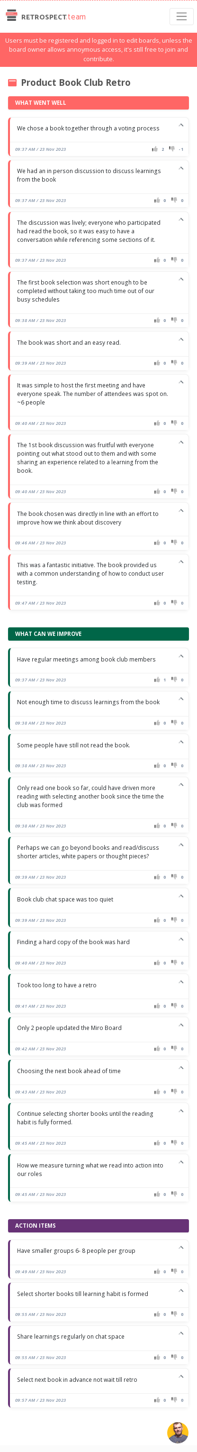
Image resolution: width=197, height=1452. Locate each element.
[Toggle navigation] (182, 16)
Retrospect (44, 16)
